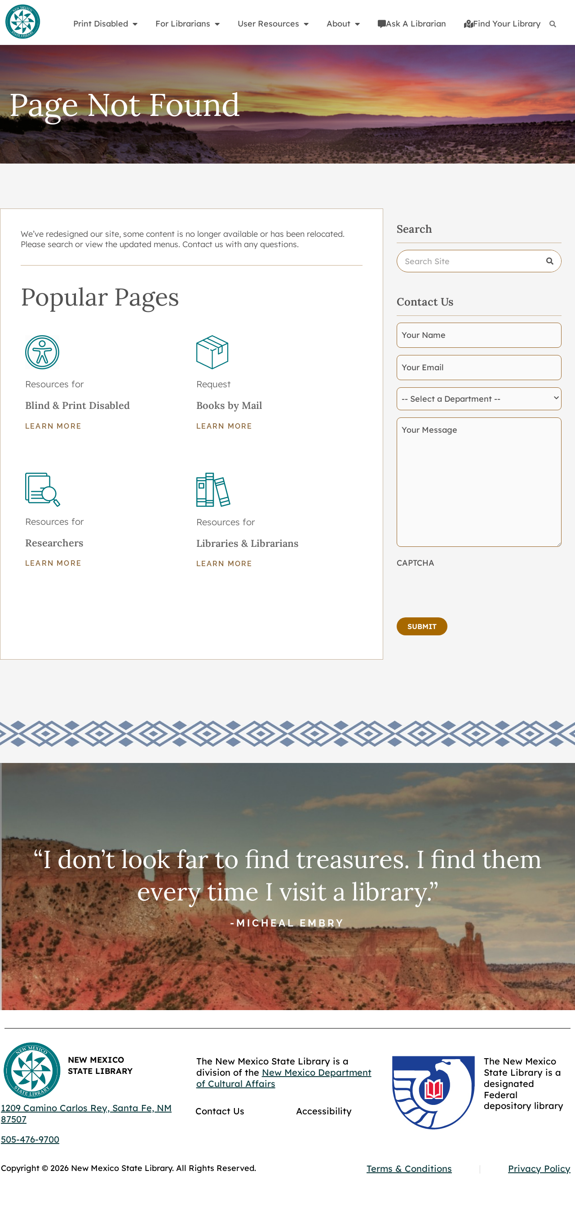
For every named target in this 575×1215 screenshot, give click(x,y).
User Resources (273, 23)
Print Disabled (105, 23)
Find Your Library (502, 23)
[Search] (552, 24)
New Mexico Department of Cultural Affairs (284, 1078)
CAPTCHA (415, 563)
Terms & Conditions (409, 1168)
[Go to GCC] (433, 1092)
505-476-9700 (30, 1139)
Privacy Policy (539, 1168)
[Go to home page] (22, 22)
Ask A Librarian (412, 23)
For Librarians (187, 23)
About (343, 23)
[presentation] (465, 590)
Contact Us (219, 1111)
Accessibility (324, 1111)
